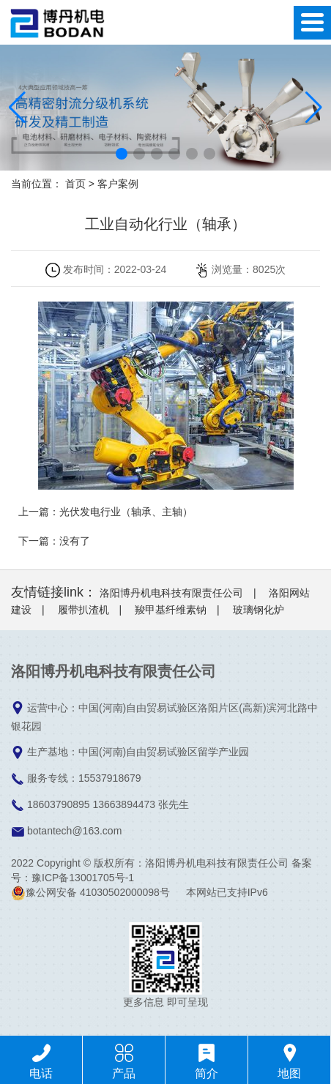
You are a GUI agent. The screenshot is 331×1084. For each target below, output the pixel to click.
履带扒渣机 (83, 610)
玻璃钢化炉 (258, 610)
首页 (75, 184)
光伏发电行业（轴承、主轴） (126, 511)
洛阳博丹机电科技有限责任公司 (171, 593)
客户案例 (117, 184)
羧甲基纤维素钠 (171, 610)
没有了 (74, 541)
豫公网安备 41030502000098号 (90, 892)
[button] (121, 154)
